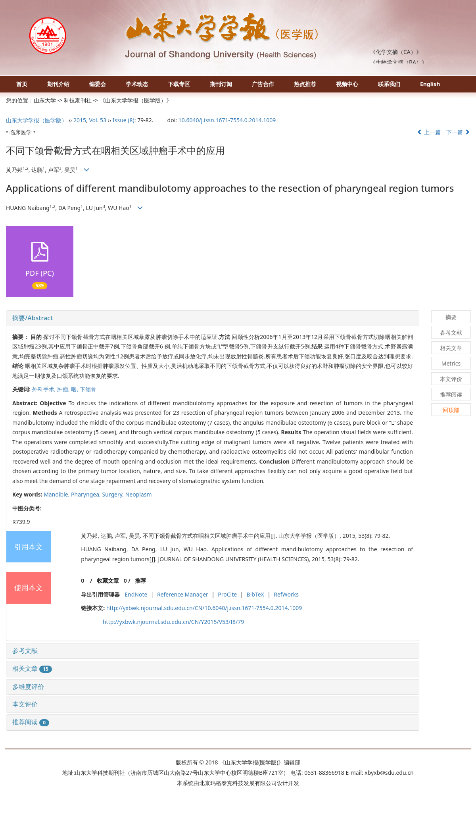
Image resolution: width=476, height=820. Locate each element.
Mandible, (57, 494)
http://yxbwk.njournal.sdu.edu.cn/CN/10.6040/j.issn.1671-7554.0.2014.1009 (204, 608)
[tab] (212, 318)
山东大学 (45, 100)
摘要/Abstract (32, 318)
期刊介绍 (58, 84)
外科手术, (44, 389)
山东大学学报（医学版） (36, 120)
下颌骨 (88, 389)
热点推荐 (305, 84)
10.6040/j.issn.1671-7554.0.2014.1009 (227, 120)
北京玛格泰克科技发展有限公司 (238, 783)
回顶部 (451, 410)
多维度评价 (28, 686)
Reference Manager (182, 594)
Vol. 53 (97, 120)
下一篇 (458, 132)
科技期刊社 (78, 100)
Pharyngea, (86, 494)
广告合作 (263, 84)
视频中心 (347, 84)
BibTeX (255, 594)
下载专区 (179, 84)
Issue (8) (123, 120)
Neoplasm (138, 494)
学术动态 (137, 84)
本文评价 (25, 704)
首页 (21, 84)
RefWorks (286, 594)
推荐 (140, 580)
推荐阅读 (30, 722)
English (430, 84)
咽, (75, 389)
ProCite (227, 594)
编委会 (97, 84)
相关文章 (32, 668)
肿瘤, (64, 389)
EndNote (136, 594)
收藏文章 (108, 580)
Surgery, (113, 494)
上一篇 (429, 132)
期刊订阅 (221, 84)
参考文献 (25, 650)
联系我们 (389, 84)
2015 (79, 120)
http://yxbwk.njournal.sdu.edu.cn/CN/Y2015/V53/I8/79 (173, 622)
